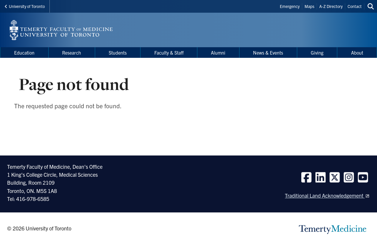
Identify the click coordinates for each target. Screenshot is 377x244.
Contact (355, 6)
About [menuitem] (357, 52)
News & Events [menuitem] (268, 52)
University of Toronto (25, 6)
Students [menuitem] (118, 52)
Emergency (290, 6)
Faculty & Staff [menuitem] (168, 52)
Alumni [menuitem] (218, 52)
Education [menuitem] (24, 52)
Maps (309, 6)
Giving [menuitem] (317, 52)
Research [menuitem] (71, 52)
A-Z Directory (331, 6)
